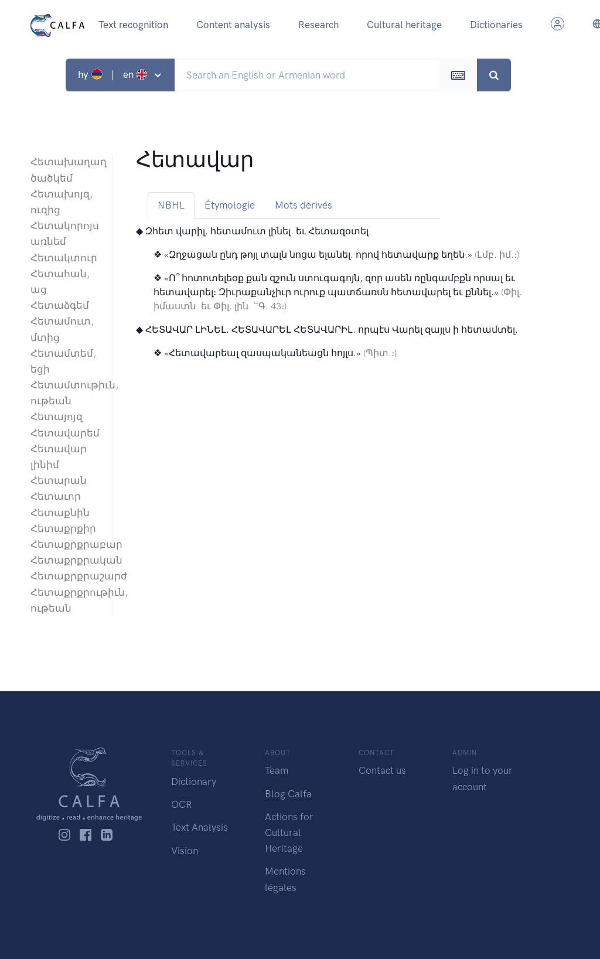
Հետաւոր (55, 496)
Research (318, 24)
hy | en (114, 74)
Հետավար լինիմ (58, 456)
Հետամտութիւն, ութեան (65, 393)
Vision (184, 850)
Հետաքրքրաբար (65, 544)
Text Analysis (199, 827)
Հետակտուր (63, 258)
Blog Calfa (288, 794)
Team (276, 770)
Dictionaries (496, 24)
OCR (181, 804)
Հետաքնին (60, 512)
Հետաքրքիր (63, 528)
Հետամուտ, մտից (62, 329)
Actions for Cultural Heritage (289, 832)
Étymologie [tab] (229, 205)
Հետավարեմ (65, 433)
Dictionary (193, 781)
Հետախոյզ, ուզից (61, 202)
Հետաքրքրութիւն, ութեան (65, 600)
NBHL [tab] (171, 205)
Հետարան (58, 480)
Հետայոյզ (56, 416)
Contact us (382, 770)
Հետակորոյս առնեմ (64, 233)
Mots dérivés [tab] (303, 205)
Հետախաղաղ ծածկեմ (65, 169)
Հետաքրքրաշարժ (65, 576)
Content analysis (233, 24)
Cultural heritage (404, 24)
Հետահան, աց (60, 281)
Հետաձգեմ (59, 305)
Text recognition (133, 24)
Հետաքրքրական (65, 560)
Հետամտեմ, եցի (63, 361)
